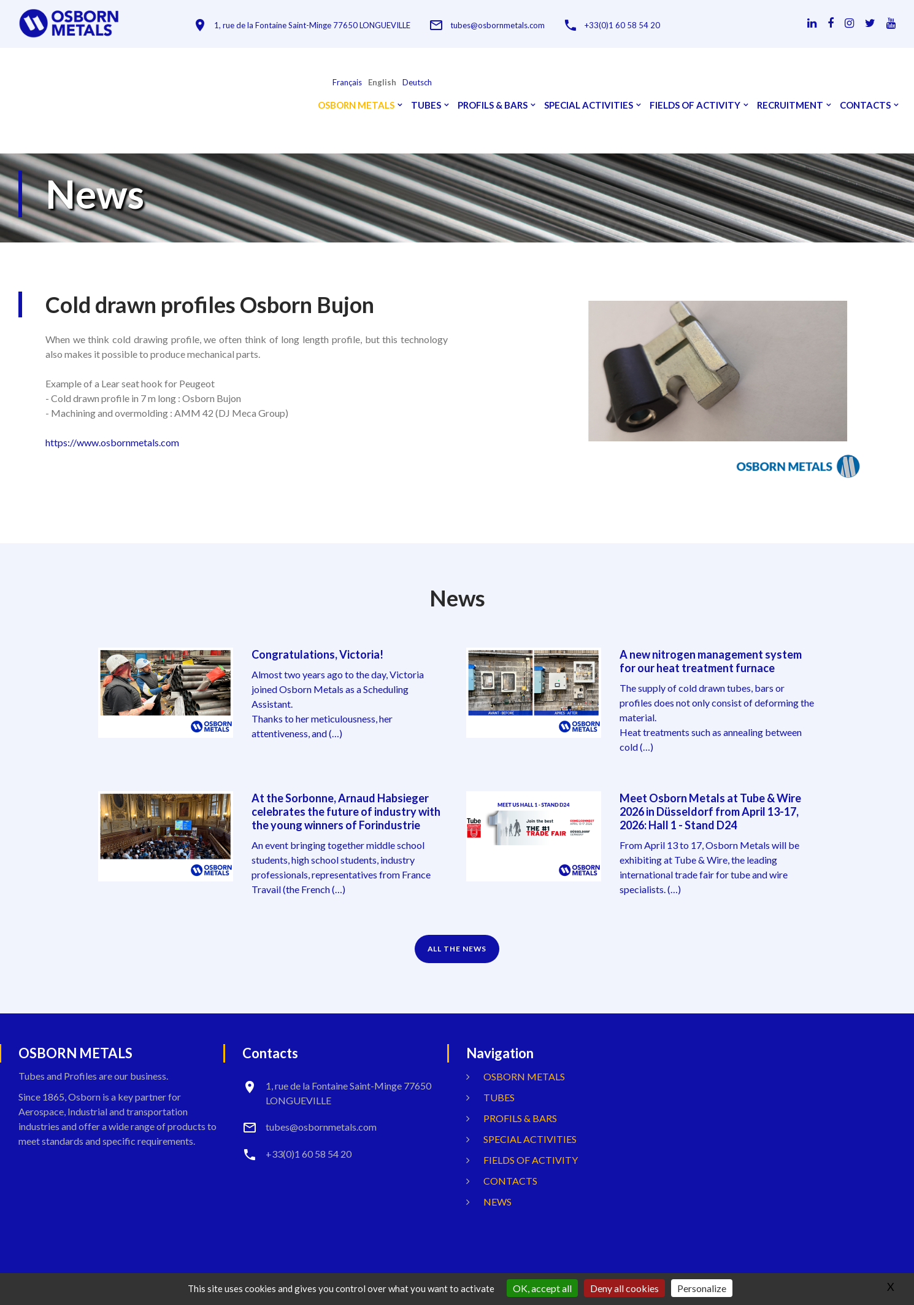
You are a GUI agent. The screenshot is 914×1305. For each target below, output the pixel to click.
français (347, 83)
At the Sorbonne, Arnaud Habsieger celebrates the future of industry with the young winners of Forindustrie (346, 811)
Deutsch (417, 83)
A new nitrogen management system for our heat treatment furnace (711, 661)
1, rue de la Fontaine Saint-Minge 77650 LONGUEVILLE (312, 25)
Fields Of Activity (695, 105)
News (497, 1201)
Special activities (588, 105)
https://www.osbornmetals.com (112, 442)
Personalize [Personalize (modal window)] (701, 1288)
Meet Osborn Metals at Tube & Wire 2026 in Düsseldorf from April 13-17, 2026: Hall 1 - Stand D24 (710, 811)
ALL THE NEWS (457, 948)
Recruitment (790, 105)
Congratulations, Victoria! (317, 654)
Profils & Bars (493, 105)
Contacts (865, 105)
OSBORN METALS (356, 105)
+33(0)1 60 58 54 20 (622, 25)
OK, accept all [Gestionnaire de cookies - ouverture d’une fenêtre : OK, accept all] (542, 1288)
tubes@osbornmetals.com (497, 25)
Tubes (426, 105)
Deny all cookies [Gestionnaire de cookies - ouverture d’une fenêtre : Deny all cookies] (624, 1288)
